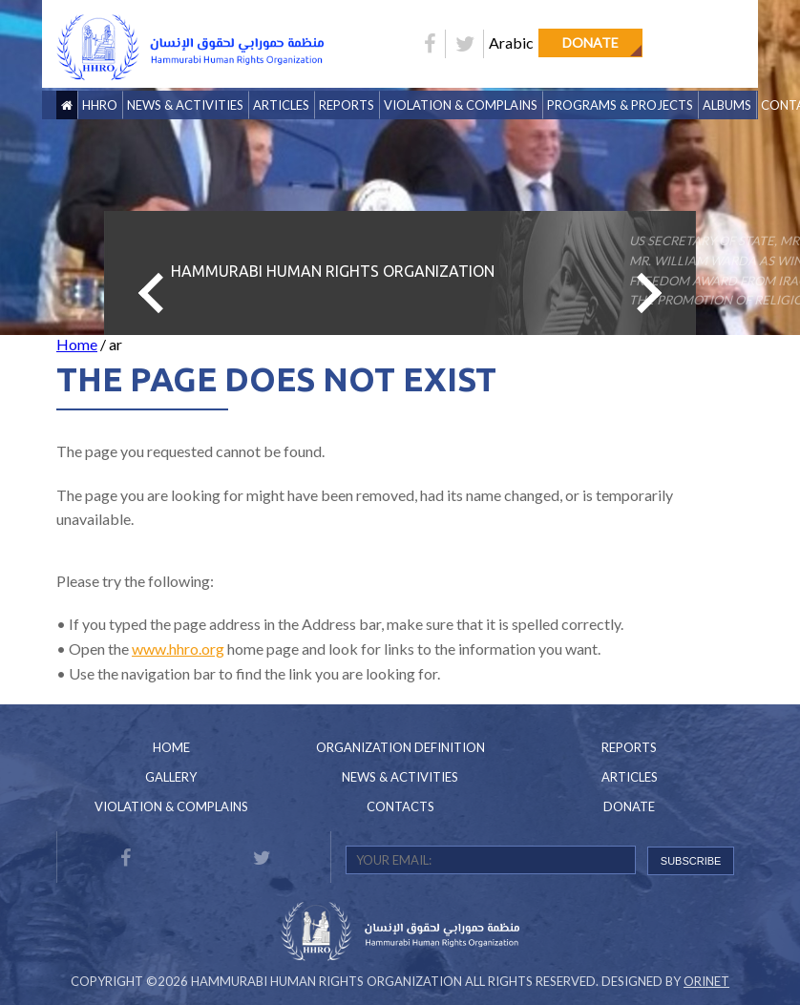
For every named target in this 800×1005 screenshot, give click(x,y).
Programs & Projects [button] (620, 105)
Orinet (706, 981)
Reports (629, 747)
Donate (590, 42)
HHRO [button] (99, 105)
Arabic (511, 42)
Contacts (400, 806)
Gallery (171, 777)
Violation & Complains (460, 105)
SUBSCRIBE (691, 861)
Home (76, 344)
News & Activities (185, 105)
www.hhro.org (178, 648)
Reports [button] (346, 105)
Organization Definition (400, 747)
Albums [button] (727, 105)
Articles (281, 105)
